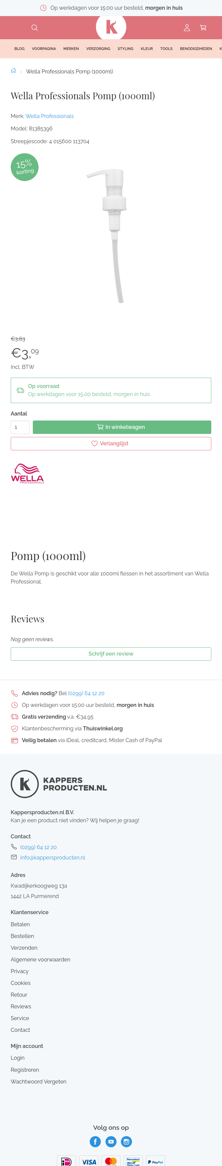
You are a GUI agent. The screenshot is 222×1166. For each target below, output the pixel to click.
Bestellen (22, 885)
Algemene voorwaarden (40, 908)
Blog (19, 49)
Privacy (19, 920)
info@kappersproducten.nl (52, 807)
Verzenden (24, 897)
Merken (71, 49)
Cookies (20, 932)
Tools (166, 49)
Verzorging (98, 49)
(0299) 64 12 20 (86, 642)
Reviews (21, 955)
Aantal (19, 413)
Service (20, 967)
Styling (125, 49)
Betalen (20, 873)
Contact (20, 979)
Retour (19, 944)
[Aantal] (20, 427)
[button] (111, 236)
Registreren (25, 1019)
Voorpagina (44, 49)
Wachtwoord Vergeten (38, 1031)
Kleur (147, 49)
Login (17, 1007)
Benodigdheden (196, 49)
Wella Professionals (49, 116)
